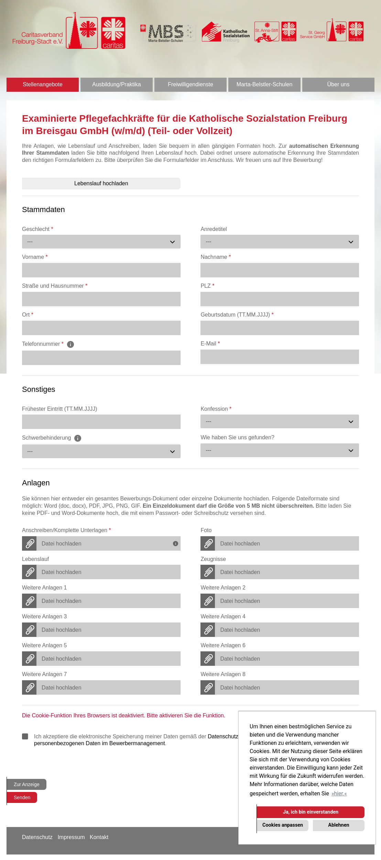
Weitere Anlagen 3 (44, 616)
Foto (205, 530)
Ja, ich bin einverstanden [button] (310, 812)
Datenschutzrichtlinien (235, 736)
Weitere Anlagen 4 (222, 616)
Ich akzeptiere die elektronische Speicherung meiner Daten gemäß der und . (187, 739)
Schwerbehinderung (52, 438)
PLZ (207, 286)
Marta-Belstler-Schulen (265, 84)
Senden (22, 797)
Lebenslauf (35, 559)
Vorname (35, 257)
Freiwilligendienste (190, 84)
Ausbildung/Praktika (116, 84)
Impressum (71, 837)
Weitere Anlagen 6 (222, 645)
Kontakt (99, 837)
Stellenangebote (43, 84)
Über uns (338, 84)
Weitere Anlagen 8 (222, 674)
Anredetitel (213, 229)
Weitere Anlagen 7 (44, 674)
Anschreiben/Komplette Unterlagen (66, 530)
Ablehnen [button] (338, 825)
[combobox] (101, 242)
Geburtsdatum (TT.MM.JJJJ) (236, 315)
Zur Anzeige (27, 784)
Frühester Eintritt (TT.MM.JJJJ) (59, 409)
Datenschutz (37, 837)
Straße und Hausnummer (54, 286)
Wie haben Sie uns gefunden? (237, 437)
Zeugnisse (213, 559)
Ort (27, 315)
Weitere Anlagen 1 (44, 588)
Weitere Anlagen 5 (44, 645)
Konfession (215, 409)
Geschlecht (37, 229)
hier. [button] (339, 793)
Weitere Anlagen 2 (222, 588)
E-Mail (210, 343)
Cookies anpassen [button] (282, 825)
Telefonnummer (48, 344)
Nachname (215, 257)
